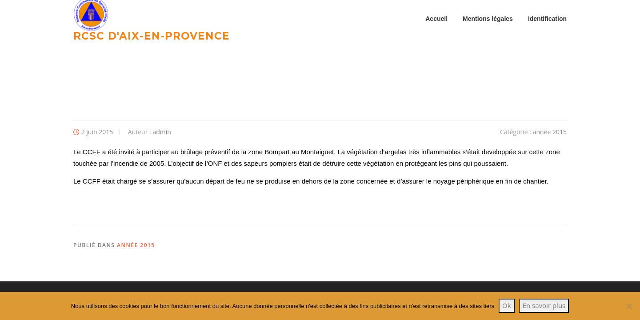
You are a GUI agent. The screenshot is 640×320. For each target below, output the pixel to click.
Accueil (436, 18)
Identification (547, 18)
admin (161, 132)
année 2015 (550, 132)
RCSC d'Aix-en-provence (151, 35)
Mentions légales (488, 18)
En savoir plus (544, 305)
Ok (506, 305)
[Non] (628, 306)
